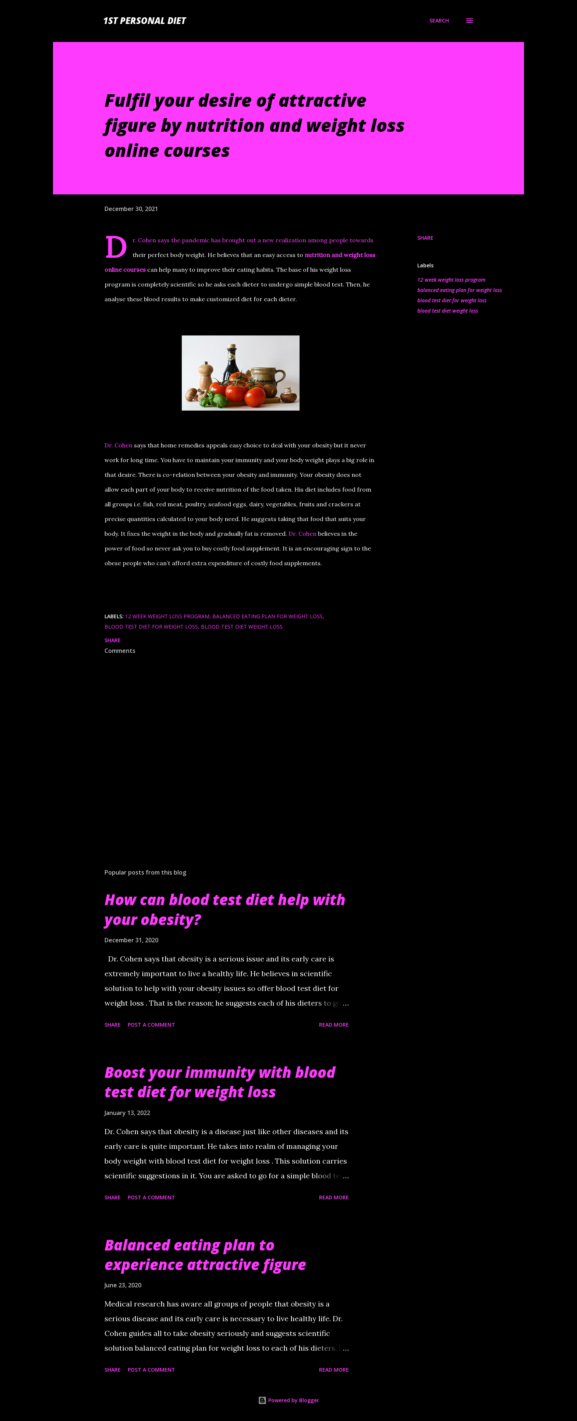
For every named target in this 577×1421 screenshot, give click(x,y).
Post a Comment (151, 1024)
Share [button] (425, 237)
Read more (334, 1024)
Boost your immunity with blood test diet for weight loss (220, 1082)
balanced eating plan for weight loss (459, 289)
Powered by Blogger (288, 1400)
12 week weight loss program (451, 279)
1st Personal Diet (144, 20)
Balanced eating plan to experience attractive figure (205, 1254)
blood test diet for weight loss (451, 300)
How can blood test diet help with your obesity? (225, 909)
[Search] (439, 20)
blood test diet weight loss (447, 310)
